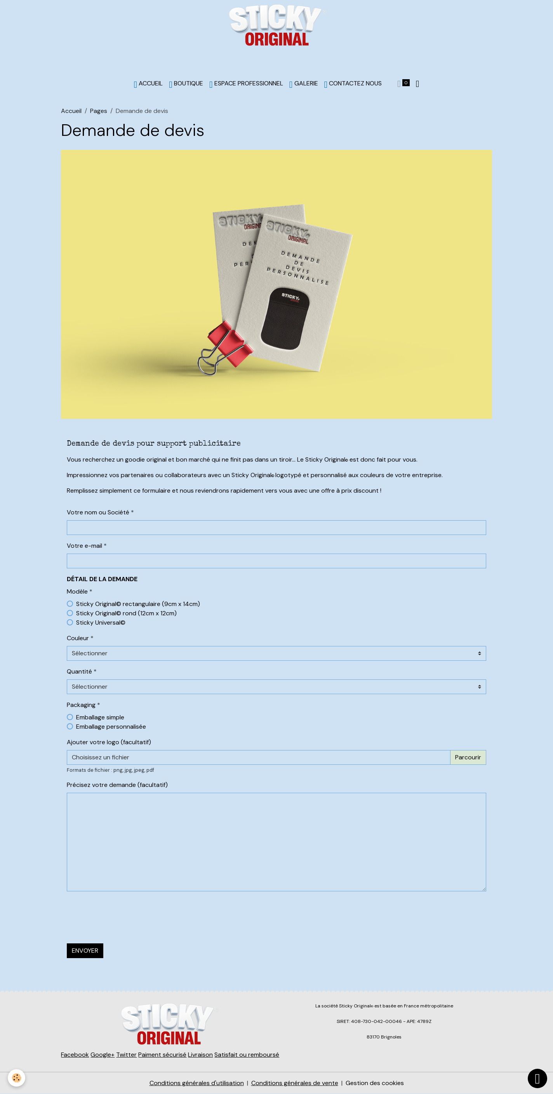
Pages (98, 111)
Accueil (71, 111)
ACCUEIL (148, 84)
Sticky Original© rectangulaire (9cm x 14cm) (138, 604)
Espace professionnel (246, 84)
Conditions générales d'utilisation (197, 1083)
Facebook (75, 1055)
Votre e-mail (84, 546)
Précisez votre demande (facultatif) (117, 785)
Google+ (102, 1055)
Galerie (303, 84)
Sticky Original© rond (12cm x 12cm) (126, 613)
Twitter (126, 1055)
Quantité (79, 671)
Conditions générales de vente (294, 1083)
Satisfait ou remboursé (246, 1055)
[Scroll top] (537, 1078)
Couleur (78, 638)
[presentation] (126, 913)
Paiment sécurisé (162, 1055)
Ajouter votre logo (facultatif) (109, 742)
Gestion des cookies (375, 1083)
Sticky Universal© (100, 622)
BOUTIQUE (186, 84)
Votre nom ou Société (98, 512)
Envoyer (85, 950)
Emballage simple (100, 717)
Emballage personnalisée (111, 726)
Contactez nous (353, 84)
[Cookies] (16, 1078)
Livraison (200, 1055)
